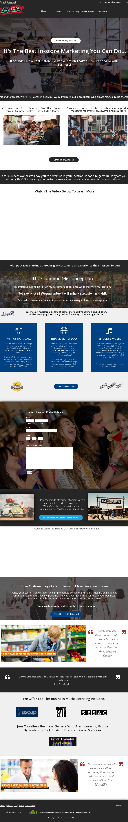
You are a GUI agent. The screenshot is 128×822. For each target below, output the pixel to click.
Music (21, 805)
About (10, 805)
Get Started (30, 805)
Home (2, 805)
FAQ (16, 805)
